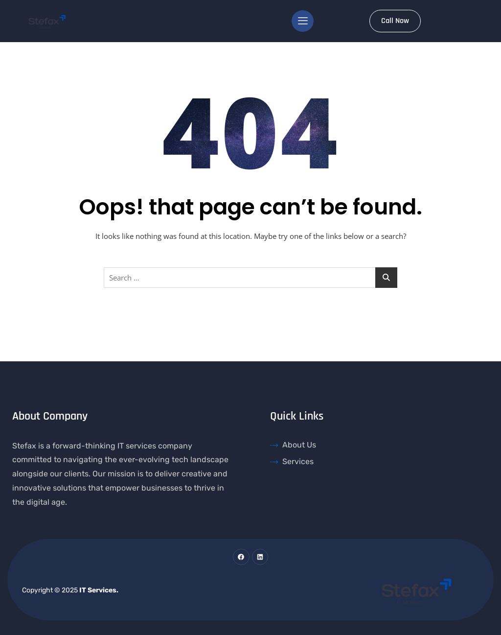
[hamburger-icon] (303, 21)
